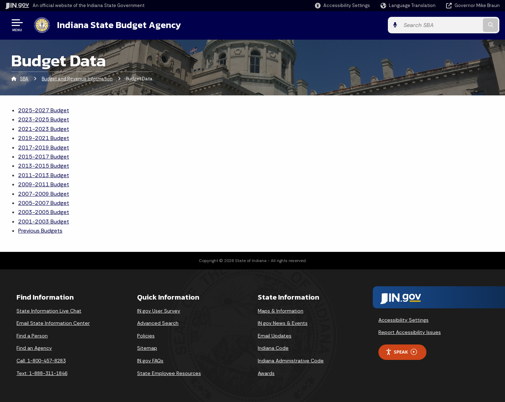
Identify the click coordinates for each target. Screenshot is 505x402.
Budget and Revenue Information (77, 79)
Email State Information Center (53, 323)
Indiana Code (273, 348)
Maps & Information (280, 311)
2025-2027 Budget (43, 110)
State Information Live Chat (48, 311)
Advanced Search (158, 323)
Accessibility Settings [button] (403, 319)
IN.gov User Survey (158, 311)
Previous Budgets (40, 230)
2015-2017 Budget (43, 156)
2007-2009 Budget (43, 193)
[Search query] (442, 25)
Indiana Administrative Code (291, 360)
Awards (266, 373)
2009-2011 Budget (43, 184)
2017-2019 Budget (43, 147)
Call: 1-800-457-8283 (41, 360)
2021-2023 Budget (43, 129)
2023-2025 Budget (43, 119)
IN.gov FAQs (150, 360)
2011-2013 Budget (43, 175)
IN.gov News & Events (283, 323)
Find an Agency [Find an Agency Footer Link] (34, 348)
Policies (146, 336)
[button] (342, 5)
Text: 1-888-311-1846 (41, 373)
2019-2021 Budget (43, 138)
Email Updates (274, 336)
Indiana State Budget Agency (119, 25)
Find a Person (32, 336)
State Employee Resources (169, 373)
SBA (24, 79)
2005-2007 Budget (43, 203)
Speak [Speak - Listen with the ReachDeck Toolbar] (401, 352)
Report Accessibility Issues (409, 332)
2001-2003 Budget (43, 221)
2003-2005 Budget (43, 212)
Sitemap (147, 348)
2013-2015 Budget (43, 165)
